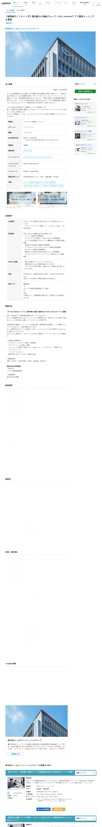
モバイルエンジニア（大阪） (83, 131)
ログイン (94, 5)
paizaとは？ (74, 3)
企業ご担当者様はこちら (85, 3)
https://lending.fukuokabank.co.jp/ (34, 387)
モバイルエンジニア (81, 117)
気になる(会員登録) (43, 803)
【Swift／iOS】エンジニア (83, 145)
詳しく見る (88, 776)
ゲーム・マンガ (58, 3)
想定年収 (28, 140)
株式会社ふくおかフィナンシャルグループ (22, 29)
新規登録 (98, 5)
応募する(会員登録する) (85, 91)
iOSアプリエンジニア (81, 104)
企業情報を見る (15, 748)
